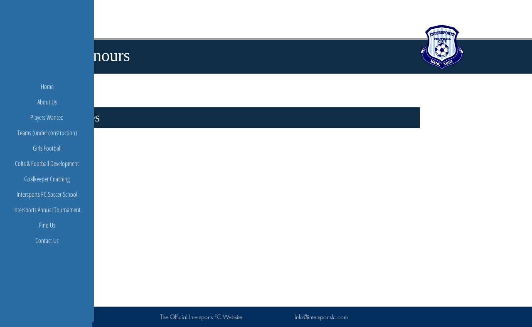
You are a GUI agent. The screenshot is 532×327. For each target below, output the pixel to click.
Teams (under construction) (47, 132)
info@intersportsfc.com (321, 317)
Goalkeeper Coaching (47, 178)
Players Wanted (47, 117)
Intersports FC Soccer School (47, 194)
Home (47, 86)
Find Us (47, 225)
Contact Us (47, 240)
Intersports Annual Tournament (47, 209)
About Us (47, 102)
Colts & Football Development (47, 163)
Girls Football (47, 148)
